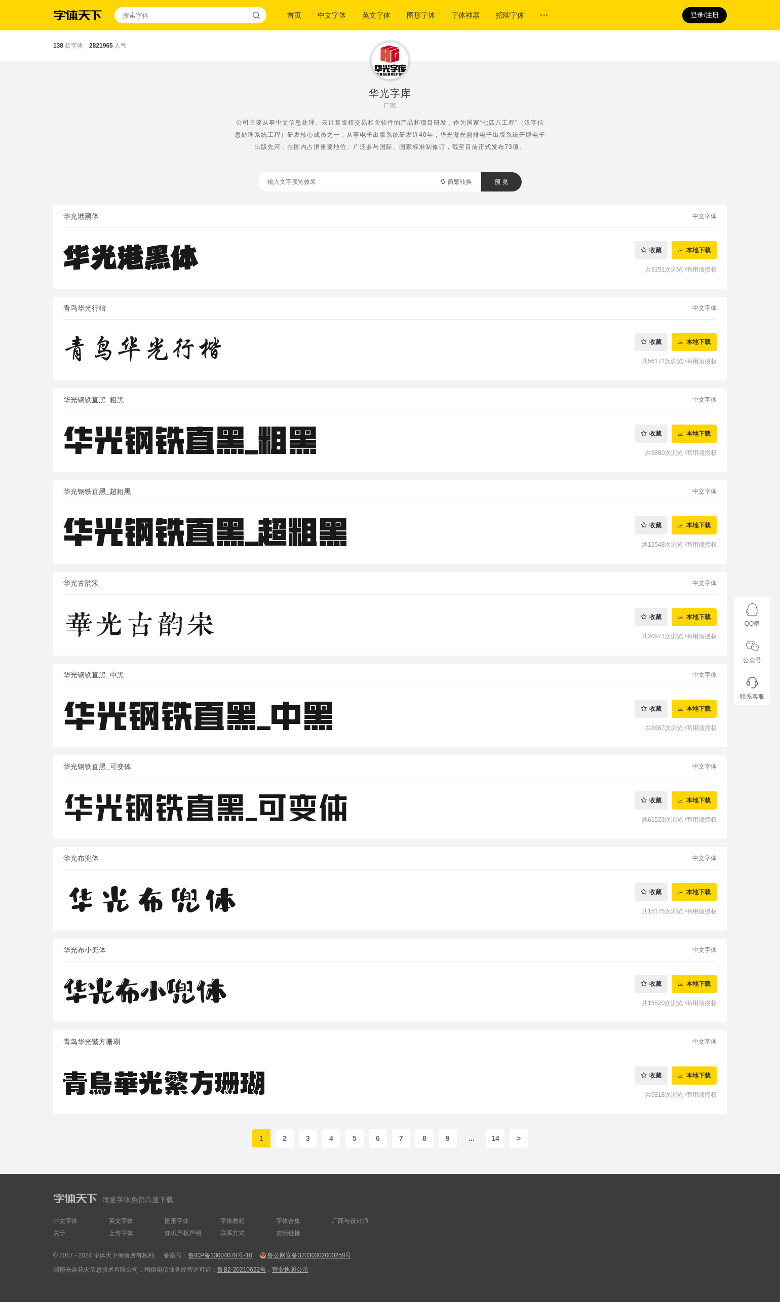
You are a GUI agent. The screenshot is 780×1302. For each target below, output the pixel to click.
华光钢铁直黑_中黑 (93, 675)
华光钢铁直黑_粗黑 (93, 400)
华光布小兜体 (84, 950)
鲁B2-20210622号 (241, 1269)
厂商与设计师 (350, 1220)
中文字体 (332, 15)
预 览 (501, 181)
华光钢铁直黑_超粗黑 (97, 491)
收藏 (655, 250)
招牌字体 (510, 15)
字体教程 (232, 1220)
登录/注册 (704, 15)
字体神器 (465, 15)
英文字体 (376, 15)
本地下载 (698, 250)
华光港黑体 (81, 216)
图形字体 (421, 15)
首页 (294, 15)
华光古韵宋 (81, 583)
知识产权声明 (183, 1233)
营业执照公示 (290, 1269)
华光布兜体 (81, 858)
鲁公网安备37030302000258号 (309, 1255)
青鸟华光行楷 (84, 308)
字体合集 (288, 1220)
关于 (59, 1233)
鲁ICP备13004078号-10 (220, 1255)
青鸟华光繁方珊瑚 (91, 1042)
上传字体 (121, 1233)
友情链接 (288, 1233)
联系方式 (232, 1233)
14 (495, 1138)
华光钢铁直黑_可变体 (97, 766)
